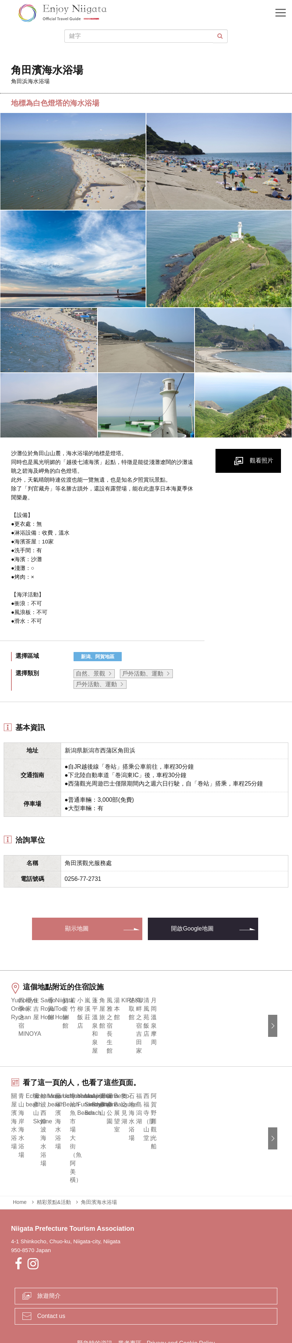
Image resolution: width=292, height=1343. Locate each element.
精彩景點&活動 (54, 1167)
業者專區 (130, 1308)
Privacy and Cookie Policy (181, 1308)
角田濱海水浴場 (99, 1167)
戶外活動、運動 (142, 673)
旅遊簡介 (49, 1261)
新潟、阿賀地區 (97, 656)
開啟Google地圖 (192, 928)
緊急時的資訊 (95, 1308)
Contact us (51, 1281)
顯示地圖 (77, 928)
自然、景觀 (90, 673)
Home (19, 1167)
